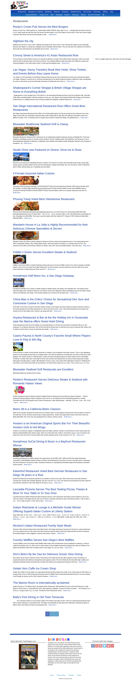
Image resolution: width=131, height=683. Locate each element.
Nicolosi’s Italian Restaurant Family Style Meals (42, 525)
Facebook (93, 646)
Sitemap (71, 675)
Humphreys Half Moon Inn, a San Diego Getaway (43, 275)
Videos (79, 675)
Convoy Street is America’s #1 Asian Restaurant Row (45, 55)
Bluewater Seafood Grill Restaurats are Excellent (43, 369)
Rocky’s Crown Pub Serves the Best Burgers (40, 26)
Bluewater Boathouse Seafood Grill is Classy (40, 124)
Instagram (100, 646)
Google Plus (97, 646)
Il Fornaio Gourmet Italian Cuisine (33, 173)
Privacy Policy (61, 675)
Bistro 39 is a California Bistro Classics (37, 409)
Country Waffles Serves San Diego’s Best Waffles (43, 539)
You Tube (112, 646)
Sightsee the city (23, 41)
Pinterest (108, 646)
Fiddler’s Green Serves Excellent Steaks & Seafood (45, 252)
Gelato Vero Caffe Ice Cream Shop (34, 568)
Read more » (53, 34)
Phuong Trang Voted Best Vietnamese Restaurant (43, 199)
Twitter (104, 646)
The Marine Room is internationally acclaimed (41, 582)
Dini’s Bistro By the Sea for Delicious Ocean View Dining (47, 554)
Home (52, 675)
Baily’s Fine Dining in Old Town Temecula (38, 597)
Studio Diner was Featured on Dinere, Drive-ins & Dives (47, 149)
